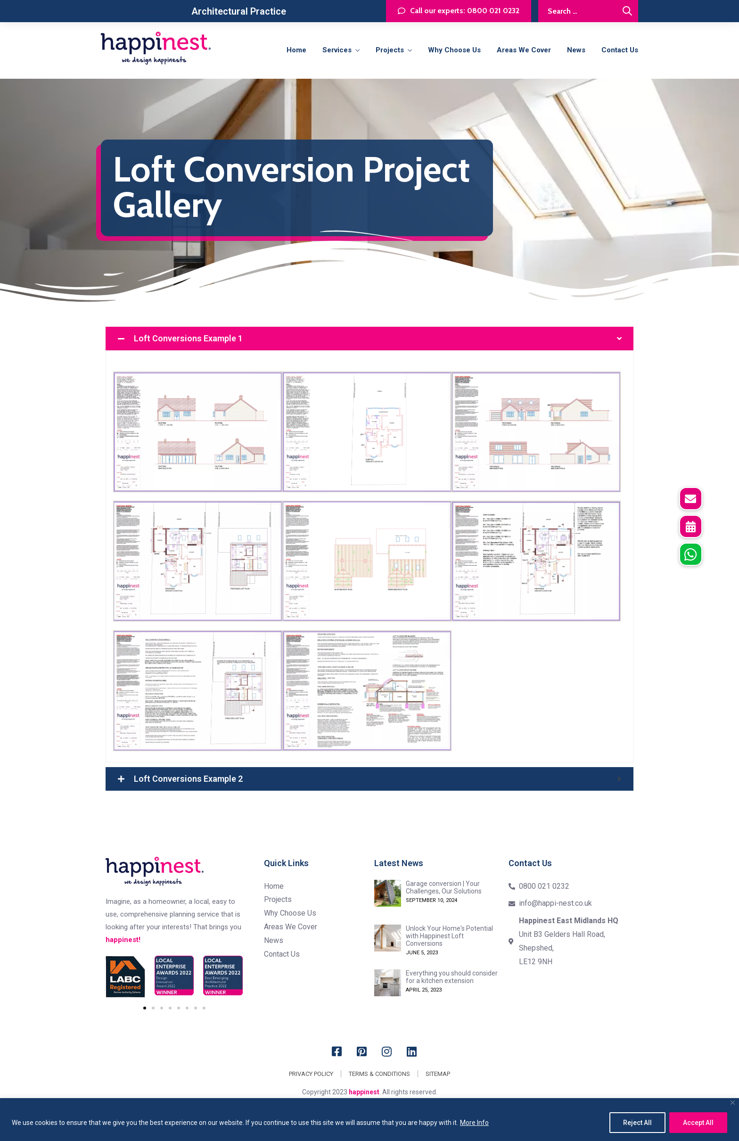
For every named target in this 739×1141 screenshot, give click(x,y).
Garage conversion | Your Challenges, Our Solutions (444, 887)
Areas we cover (524, 50)
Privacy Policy (311, 1073)
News (576, 50)
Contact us (619, 50)
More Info (474, 1122)
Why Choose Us (454, 50)
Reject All (637, 1122)
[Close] (733, 1102)
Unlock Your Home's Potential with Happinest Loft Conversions (449, 936)
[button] (690, 554)
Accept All (698, 1122)
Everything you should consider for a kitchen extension (452, 976)
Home (296, 50)
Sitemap (438, 1073)
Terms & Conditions (379, 1073)
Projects (390, 50)
